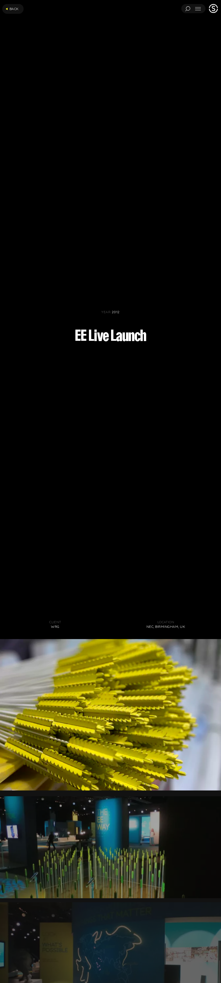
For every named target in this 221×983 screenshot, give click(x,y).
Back (12, 9)
